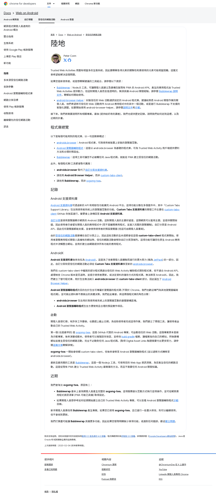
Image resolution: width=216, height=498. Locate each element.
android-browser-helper (70, 100)
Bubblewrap (63, 87)
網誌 (77, 3)
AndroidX (90, 259)
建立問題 (170, 421)
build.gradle (128, 336)
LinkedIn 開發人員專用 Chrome (173, 474)
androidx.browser (66, 142)
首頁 (53, 34)
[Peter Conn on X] (65, 61)
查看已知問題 (50, 469)
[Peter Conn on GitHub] (69, 61)
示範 (137, 107)
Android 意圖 (67, 19)
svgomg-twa (93, 180)
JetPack (158, 259)
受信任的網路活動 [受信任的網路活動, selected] (46, 19)
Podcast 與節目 (109, 479)
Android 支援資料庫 (61, 205)
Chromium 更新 (109, 464)
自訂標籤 (28, 19)
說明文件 (128, 107)
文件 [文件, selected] (49, 3)
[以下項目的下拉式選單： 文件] (54, 3)
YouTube (163, 469)
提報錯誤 (48, 464)
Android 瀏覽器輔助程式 (70, 148)
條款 (46, 491)
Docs (7, 13)
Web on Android (27, 13)
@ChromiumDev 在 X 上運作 (172, 464)
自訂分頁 (55, 220)
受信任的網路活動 (93, 34)
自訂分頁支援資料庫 (96, 170)
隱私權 (55, 491)
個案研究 (65, 3)
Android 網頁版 (11, 19)
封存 (104, 474)
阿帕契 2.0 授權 (128, 436)
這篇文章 (58, 345)
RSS (160, 479)
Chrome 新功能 (92, 3)
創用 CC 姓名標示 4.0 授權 (93, 436)
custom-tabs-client (111, 175)
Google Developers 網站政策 (162, 436)
